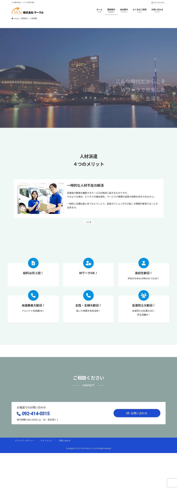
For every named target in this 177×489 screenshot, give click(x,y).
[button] (137, 413)
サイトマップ (46, 440)
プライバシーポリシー (24, 440)
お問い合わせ (64, 440)
